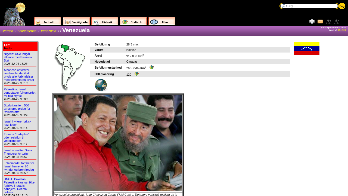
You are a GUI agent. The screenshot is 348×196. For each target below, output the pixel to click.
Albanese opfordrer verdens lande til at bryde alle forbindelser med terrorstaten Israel (19, 74)
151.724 (342, 30)
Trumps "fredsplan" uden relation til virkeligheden (16, 137)
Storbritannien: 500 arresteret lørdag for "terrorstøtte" (17, 109)
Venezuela (48, 31)
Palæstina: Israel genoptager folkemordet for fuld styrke (19, 92)
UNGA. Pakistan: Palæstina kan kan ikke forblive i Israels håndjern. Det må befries (19, 185)
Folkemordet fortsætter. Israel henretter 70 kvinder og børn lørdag (19, 166)
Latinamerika (27, 31)
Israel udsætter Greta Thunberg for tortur (18, 152)
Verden (8, 31)
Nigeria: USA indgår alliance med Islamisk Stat (18, 57)
